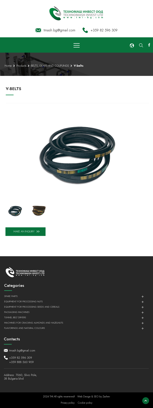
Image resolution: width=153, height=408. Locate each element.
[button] (132, 45)
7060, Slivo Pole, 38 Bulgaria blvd (20, 377)
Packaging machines (72, 312)
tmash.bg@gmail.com (59, 30)
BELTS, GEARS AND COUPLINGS (50, 66)
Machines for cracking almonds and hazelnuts (72, 322)
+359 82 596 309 (104, 30)
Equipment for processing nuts (72, 301)
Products (21, 66)
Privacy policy (68, 403)
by (100, 396)
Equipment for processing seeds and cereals (72, 306)
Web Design (84, 396)
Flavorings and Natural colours (72, 328)
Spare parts (72, 296)
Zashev (106, 396)
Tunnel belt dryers (72, 317)
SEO (96, 396)
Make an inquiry (27, 231)
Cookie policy (85, 403)
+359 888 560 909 (21, 362)
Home (8, 66)
